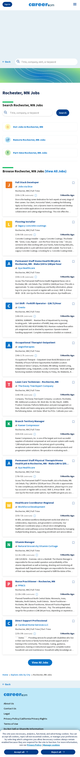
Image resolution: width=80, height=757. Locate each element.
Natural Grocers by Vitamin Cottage (38, 546)
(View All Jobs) (55, 171)
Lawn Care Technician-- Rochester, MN (37, 381)
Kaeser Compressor (28, 425)
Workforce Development (31, 506)
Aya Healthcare (26, 268)
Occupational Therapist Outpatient (35, 342)
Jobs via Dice (25, 186)
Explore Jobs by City (20, 674)
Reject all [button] (56, 752)
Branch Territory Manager (29, 421)
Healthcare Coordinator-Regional (34, 502)
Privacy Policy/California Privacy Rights (25, 718)
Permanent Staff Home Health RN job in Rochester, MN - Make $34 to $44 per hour (38, 262)
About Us (9, 703)
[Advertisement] (40, 32)
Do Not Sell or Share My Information (23, 728)
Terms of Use (11, 723)
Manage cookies (51, 745)
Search (63, 112)
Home (5, 674)
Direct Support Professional (31, 620)
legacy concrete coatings (32, 225)
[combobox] (27, 112)
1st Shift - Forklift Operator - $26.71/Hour (38, 303)
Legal (7, 713)
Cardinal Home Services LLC (33, 624)
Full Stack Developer (27, 182)
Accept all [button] (19, 752)
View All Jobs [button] (40, 662)
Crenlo (21, 307)
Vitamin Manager (25, 542)
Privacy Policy (34, 745)
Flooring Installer (25, 221)
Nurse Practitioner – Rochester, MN (35, 581)
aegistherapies (26, 346)
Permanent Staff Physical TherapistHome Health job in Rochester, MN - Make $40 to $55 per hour (40, 462)
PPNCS (21, 585)
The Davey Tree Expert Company (35, 385)
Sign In (7, 4)
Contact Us (10, 708)
